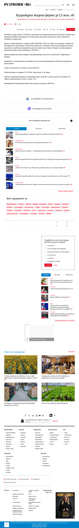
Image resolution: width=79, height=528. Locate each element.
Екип (30, 494)
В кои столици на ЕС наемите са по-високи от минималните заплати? (61, 282)
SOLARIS (8, 470)
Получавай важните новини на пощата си (37, 420)
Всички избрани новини (65, 191)
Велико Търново (39, 204)
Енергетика (9, 439)
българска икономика (11, 479)
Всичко (43, 453)
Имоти (51, 278)
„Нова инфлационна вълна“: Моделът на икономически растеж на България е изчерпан (43, 184)
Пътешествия (67, 435)
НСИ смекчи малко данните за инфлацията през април (33, 142)
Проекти (7, 453)
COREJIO (8, 463)
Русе (34, 210)
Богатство (66, 437)
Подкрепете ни (32, 508)
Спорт (65, 444)
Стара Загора (12, 213)
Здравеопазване (39, 442)
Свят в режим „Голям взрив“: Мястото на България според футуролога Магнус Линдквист (61, 307)
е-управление (53, 437)
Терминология (46, 456)
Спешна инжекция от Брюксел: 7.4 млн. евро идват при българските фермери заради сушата (21, 378)
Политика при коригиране (32, 499)
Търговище (23, 213)
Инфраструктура (18, 149)
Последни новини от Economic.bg (65, 320)
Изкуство (66, 442)
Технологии (52, 429)
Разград (26, 210)
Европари (8, 435)
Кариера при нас (17, 506)
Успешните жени (10, 468)
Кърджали (18, 207)
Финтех (16, 132)
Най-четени (39, 128)
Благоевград (12, 204)
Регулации (52, 312)
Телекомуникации (54, 435)
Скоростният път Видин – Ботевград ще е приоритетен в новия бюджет (40, 151)
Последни (16, 128)
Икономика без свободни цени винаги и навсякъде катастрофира (62, 314)
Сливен (50, 210)
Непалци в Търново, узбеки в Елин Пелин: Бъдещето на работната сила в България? (42, 176)
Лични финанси (39, 435)
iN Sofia (8, 465)
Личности (66, 439)
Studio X (45, 525)
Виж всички (72, 351)
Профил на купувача (18, 508)
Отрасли (17, 157)
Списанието (52, 287)
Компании (17, 165)
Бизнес (21, 429)
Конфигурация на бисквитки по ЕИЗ (17, 511)
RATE (7, 461)
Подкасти (8, 459)
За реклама (16, 490)
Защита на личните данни (34, 491)
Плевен (10, 210)
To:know (44, 461)
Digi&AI (51, 433)
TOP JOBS (8, 472)
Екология (37, 446)
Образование (38, 439)
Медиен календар (17, 514)
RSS (52, 415)
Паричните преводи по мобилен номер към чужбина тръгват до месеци (39, 134)
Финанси (22, 442)
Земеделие (60, 9)
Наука (51, 303)
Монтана (45, 207)
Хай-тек (52, 442)
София (66, 210)
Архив (55, 265)
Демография (38, 437)
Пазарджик (55, 207)
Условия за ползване (34, 506)
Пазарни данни (46, 465)
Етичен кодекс (16, 502)
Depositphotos (43, 526)
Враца (57, 204)
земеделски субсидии (10, 482)
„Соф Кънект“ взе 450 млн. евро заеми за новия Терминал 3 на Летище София (40, 167)
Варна (28, 204)
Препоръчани (61, 128)
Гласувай (48, 265)
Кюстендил (28, 207)
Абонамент (15, 496)
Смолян (58, 210)
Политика (37, 433)
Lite (64, 429)
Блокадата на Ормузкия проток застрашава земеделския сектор (19, 404)
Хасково (33, 213)
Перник (64, 207)
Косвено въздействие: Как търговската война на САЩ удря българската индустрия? (43, 159)
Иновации (23, 437)
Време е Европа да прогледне (60, 297)
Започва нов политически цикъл (61, 289)
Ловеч (37, 207)
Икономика (53, 9)
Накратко (44, 459)
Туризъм (8, 446)
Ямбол (48, 213)
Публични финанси (19, 140)
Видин (50, 204)
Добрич (10, 207)
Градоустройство (39, 444)
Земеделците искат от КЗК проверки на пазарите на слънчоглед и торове (55, 377)
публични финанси (24, 479)
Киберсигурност (54, 439)
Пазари (22, 439)
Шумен (41, 213)
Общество (37, 429)
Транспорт (8, 442)
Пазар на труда (9, 448)
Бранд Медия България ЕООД (34, 503)
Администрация (39, 448)
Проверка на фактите (18, 494)
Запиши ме (55, 421)
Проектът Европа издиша (38, 339)
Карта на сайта (32, 496)
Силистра (41, 210)
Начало (47, 9)
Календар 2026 (9, 456)
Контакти (15, 498)
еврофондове (36, 479)
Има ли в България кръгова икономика (55, 403)
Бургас (21, 204)
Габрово (65, 204)
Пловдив (18, 210)
